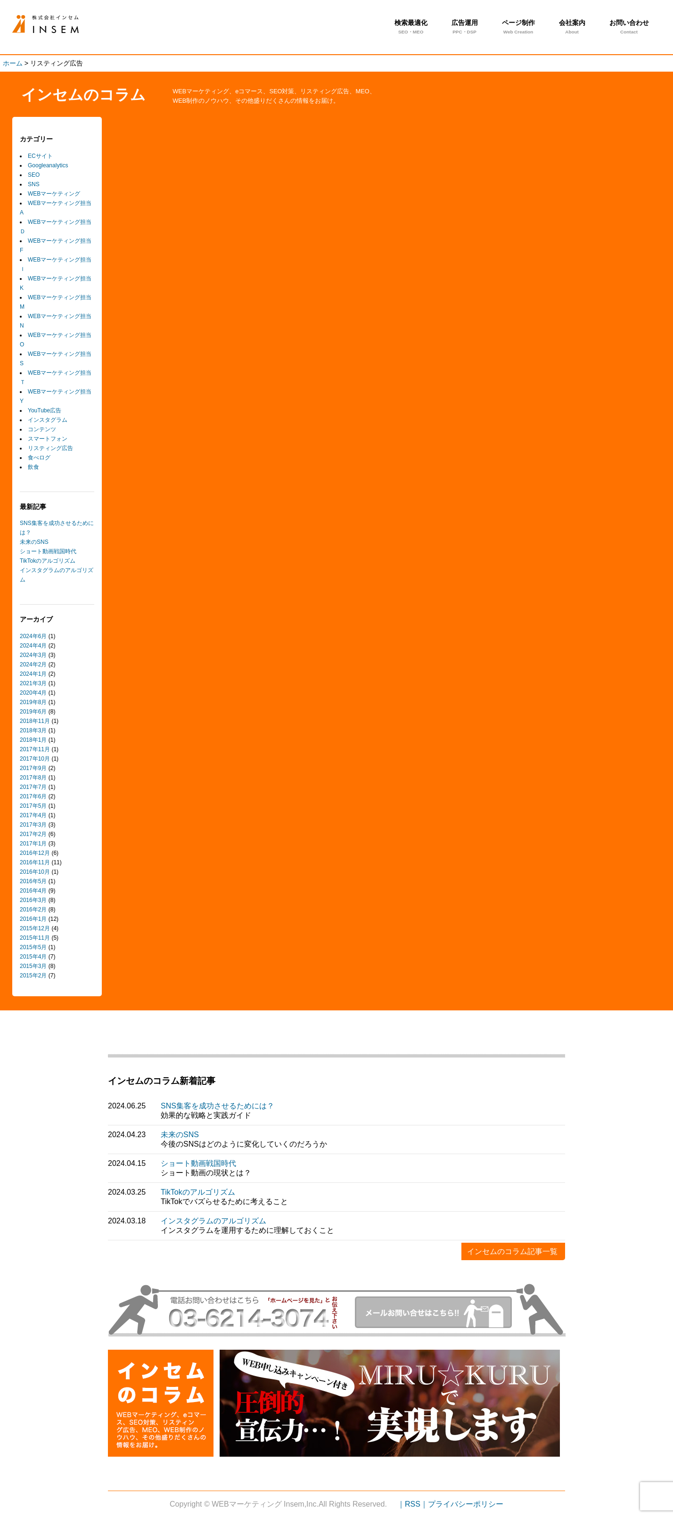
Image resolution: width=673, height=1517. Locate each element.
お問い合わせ (629, 28)
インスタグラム (47, 420)
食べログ (39, 457)
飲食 (33, 467)
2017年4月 (33, 815)
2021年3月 (33, 683)
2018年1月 (33, 740)
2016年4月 (33, 890)
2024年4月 (33, 645)
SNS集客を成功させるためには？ (217, 1106)
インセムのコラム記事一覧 (512, 1251)
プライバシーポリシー (465, 1504)
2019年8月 (33, 702)
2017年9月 (33, 768)
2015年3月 (33, 966)
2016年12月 (35, 853)
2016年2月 (33, 909)
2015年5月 (33, 947)
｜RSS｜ (412, 1504)
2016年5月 (33, 881)
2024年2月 (33, 664)
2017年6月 (33, 796)
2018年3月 (33, 730)
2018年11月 (35, 721)
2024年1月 (33, 674)
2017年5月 (33, 806)
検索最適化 (410, 28)
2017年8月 (33, 777)
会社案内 (572, 28)
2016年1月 (33, 919)
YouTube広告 (44, 410)
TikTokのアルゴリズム (47, 561)
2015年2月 (33, 975)
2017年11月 (35, 749)
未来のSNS (34, 542)
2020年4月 (33, 692)
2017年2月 (33, 834)
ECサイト (40, 156)
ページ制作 (518, 28)
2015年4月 (33, 956)
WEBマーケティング (54, 193)
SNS (34, 184)
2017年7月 (33, 787)
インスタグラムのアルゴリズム (213, 1221)
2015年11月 (35, 938)
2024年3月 (33, 655)
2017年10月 (35, 758)
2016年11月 (35, 862)
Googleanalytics (48, 165)
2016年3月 (33, 900)
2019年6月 (33, 711)
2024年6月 (33, 636)
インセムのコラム (83, 94)
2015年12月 (35, 928)
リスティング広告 (50, 448)
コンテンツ (42, 429)
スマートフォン (47, 438)
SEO (34, 175)
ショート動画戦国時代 (48, 551)
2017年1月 (33, 843)
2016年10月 (35, 872)
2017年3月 (33, 824)
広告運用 (464, 28)
